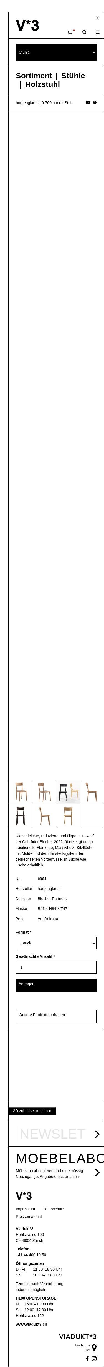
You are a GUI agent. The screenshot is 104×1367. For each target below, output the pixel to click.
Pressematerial (29, 1216)
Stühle (73, 76)
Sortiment (34, 76)
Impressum (25, 1209)
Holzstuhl (42, 84)
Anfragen (26, 984)
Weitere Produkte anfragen (42, 1014)
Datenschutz (53, 1209)
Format (23, 932)
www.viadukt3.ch (31, 1324)
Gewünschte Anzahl (35, 956)
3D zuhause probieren (32, 1111)
